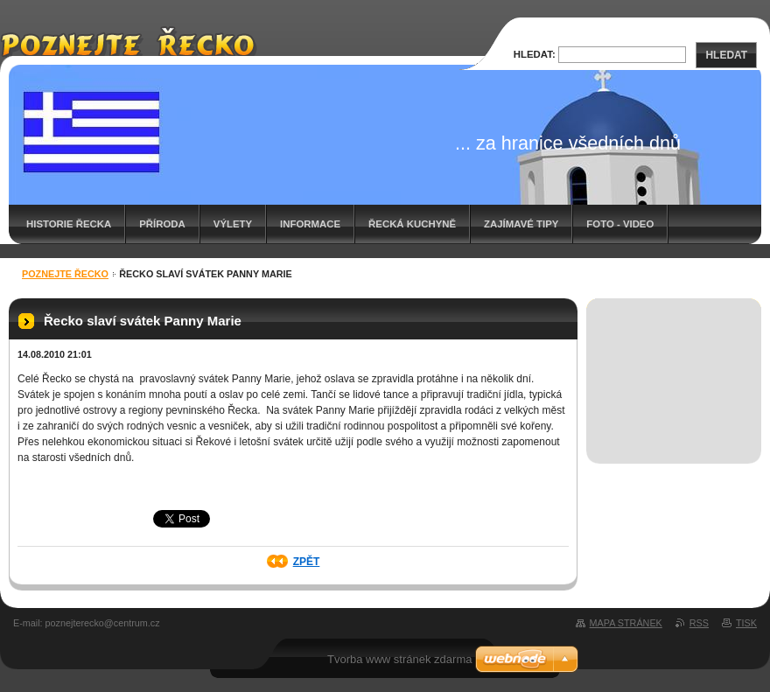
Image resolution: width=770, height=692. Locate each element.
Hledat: (535, 54)
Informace (310, 224)
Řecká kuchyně (412, 224)
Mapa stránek (626, 623)
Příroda (162, 224)
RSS (699, 623)
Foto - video (620, 224)
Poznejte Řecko (65, 274)
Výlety (233, 224)
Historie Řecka (68, 224)
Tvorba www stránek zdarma (399, 659)
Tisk (746, 623)
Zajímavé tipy (521, 224)
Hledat (726, 55)
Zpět (306, 562)
